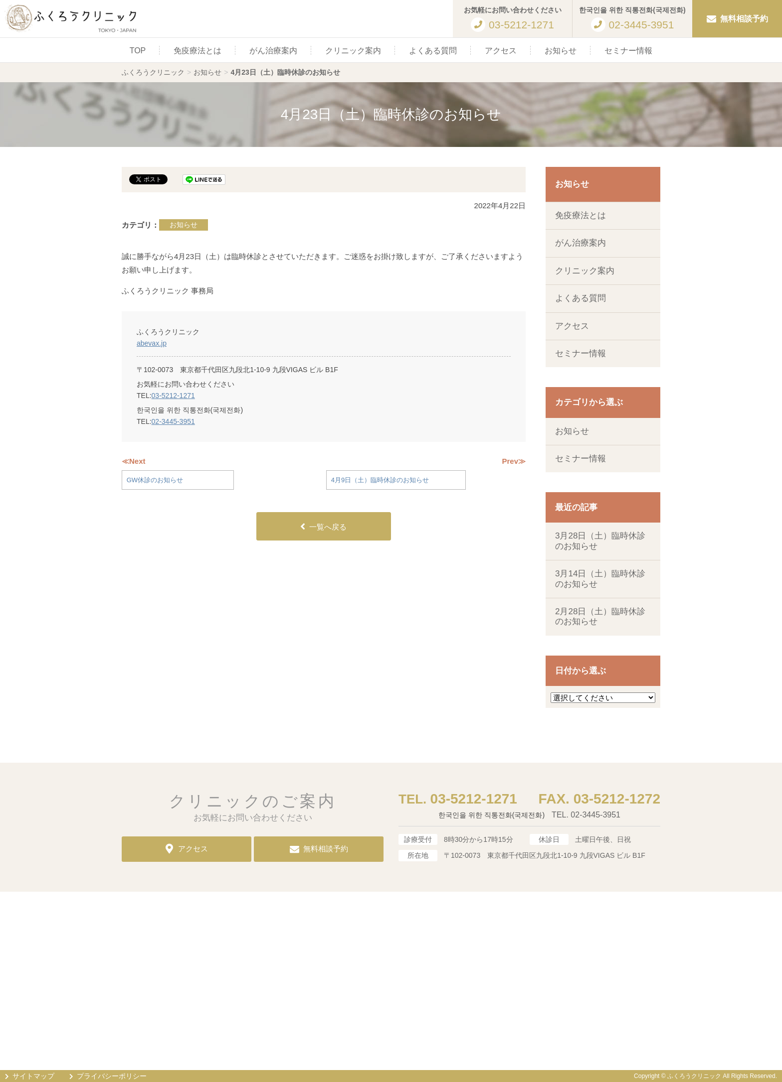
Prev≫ (514, 461)
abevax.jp (152, 343)
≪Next (134, 461)
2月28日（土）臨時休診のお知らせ (600, 616)
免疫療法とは (197, 50)
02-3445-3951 (173, 421)
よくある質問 (433, 50)
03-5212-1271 (173, 396)
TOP (138, 50)
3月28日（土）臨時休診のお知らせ (600, 540)
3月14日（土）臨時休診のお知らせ (600, 578)
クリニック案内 (353, 50)
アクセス (501, 50)
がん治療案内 (273, 50)
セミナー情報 (628, 50)
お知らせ (561, 50)
